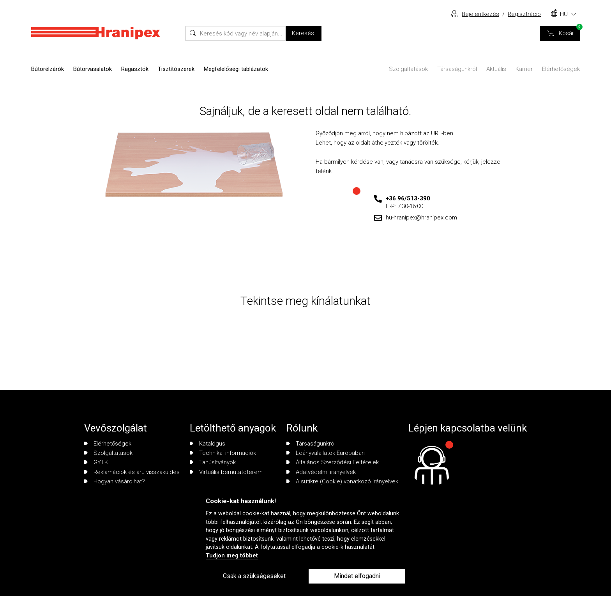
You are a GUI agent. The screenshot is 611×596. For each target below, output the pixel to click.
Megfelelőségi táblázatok (236, 69)
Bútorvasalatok (92, 69)
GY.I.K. (96, 462)
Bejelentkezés (480, 14)
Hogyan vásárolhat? (114, 481)
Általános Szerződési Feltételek (332, 462)
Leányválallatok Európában (325, 452)
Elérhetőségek (561, 69)
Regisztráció (524, 14)
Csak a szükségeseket (254, 576)
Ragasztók (134, 69)
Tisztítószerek (176, 69)
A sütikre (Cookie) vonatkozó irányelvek (342, 481)
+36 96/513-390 (408, 198)
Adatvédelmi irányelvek (321, 472)
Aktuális (496, 69)
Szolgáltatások (408, 69)
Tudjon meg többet (232, 555)
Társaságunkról (457, 69)
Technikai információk (223, 452)
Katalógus (207, 443)
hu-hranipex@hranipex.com (421, 217)
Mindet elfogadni (357, 576)
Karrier (524, 69)
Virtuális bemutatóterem (226, 472)
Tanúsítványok (213, 462)
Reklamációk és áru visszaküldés (132, 472)
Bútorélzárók (47, 69)
